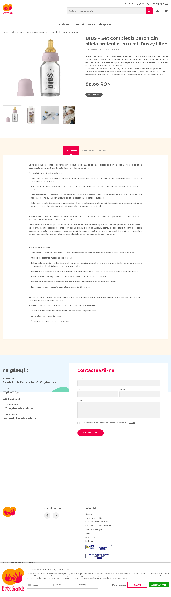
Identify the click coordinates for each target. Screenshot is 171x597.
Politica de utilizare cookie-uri (98, 526)
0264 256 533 (160, 3)
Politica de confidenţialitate (98, 522)
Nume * (80, 379)
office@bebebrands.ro (18, 408)
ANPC (88, 533)
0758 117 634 (143, 3)
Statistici (58, 585)
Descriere (71, 150)
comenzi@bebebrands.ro (19, 418)
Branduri (78, 24)
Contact (89, 514)
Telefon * (122, 389)
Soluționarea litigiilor (95, 530)
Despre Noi (90, 537)
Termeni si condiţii (94, 518)
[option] (40, 69)
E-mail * (80, 389)
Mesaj (79, 400)
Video (102, 150)
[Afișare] (132, 423)
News (91, 24)
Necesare (36, 585)
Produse (63, 24)
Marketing (82, 585)
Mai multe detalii (119, 585)
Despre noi (106, 24)
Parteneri (90, 541)
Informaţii (88, 150)
